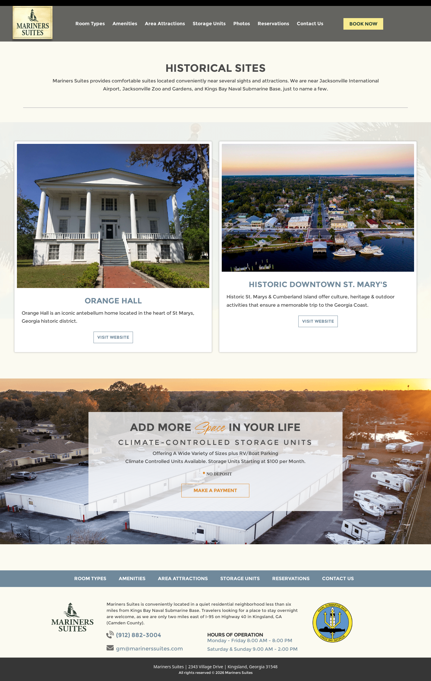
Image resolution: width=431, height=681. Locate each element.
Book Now (363, 24)
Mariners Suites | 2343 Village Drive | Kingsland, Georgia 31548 (215, 666)
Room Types (90, 23)
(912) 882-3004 (138, 635)
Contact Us (310, 23)
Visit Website (113, 337)
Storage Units (209, 23)
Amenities (124, 23)
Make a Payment (215, 490)
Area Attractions (165, 23)
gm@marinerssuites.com (149, 648)
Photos (241, 23)
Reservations (273, 23)
